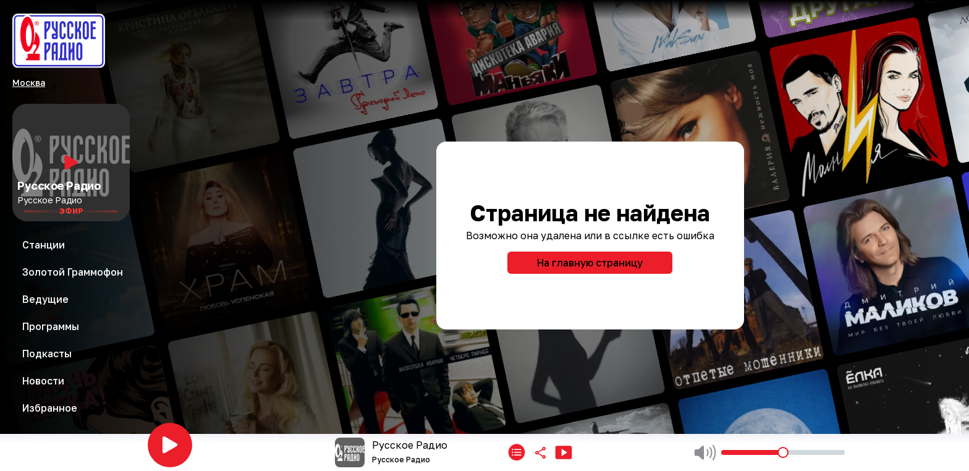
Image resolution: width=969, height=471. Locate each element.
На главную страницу (590, 263)
